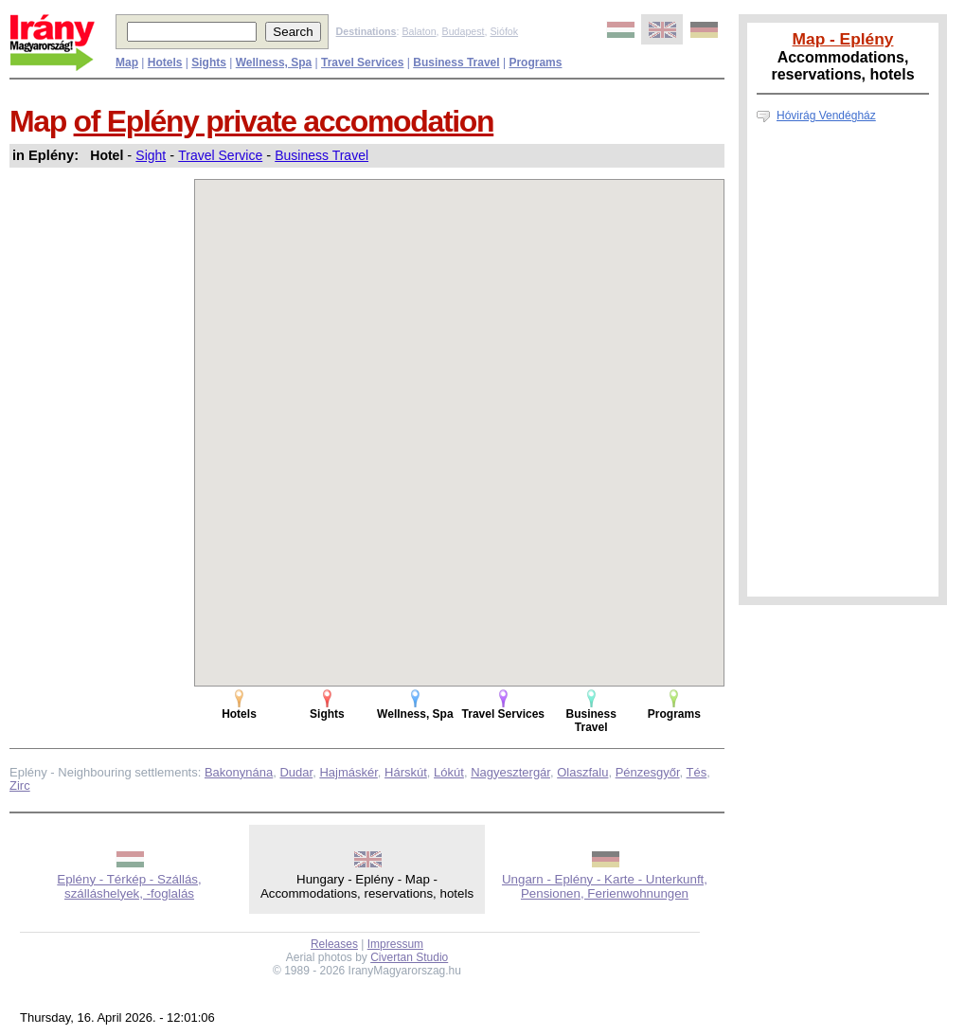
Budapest (463, 31)
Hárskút (405, 772)
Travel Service (220, 155)
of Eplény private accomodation (284, 121)
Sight (150, 155)
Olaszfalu (582, 772)
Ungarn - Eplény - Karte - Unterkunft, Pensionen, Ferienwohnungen (604, 886)
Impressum (395, 944)
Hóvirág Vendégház (826, 115)
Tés (697, 772)
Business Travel (321, 155)
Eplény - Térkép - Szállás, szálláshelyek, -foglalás (129, 886)
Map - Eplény (843, 38)
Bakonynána (239, 772)
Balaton (419, 31)
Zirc (19, 785)
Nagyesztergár (510, 772)
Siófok (504, 31)
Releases (334, 944)
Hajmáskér (348, 772)
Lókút (449, 772)
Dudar (296, 772)
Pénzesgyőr (648, 772)
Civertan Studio (409, 957)
